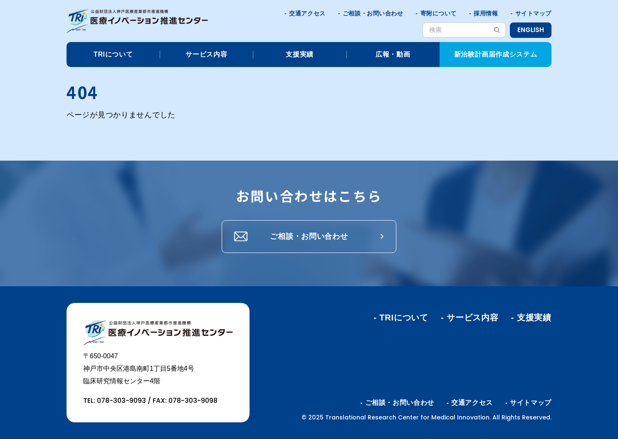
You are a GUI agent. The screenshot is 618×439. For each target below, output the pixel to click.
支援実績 (300, 54)
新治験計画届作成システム (495, 54)
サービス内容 (206, 54)
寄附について (438, 13)
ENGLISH (530, 29)
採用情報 (486, 13)
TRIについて (113, 54)
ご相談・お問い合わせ (373, 13)
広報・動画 (393, 54)
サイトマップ (533, 13)
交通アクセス (307, 13)
